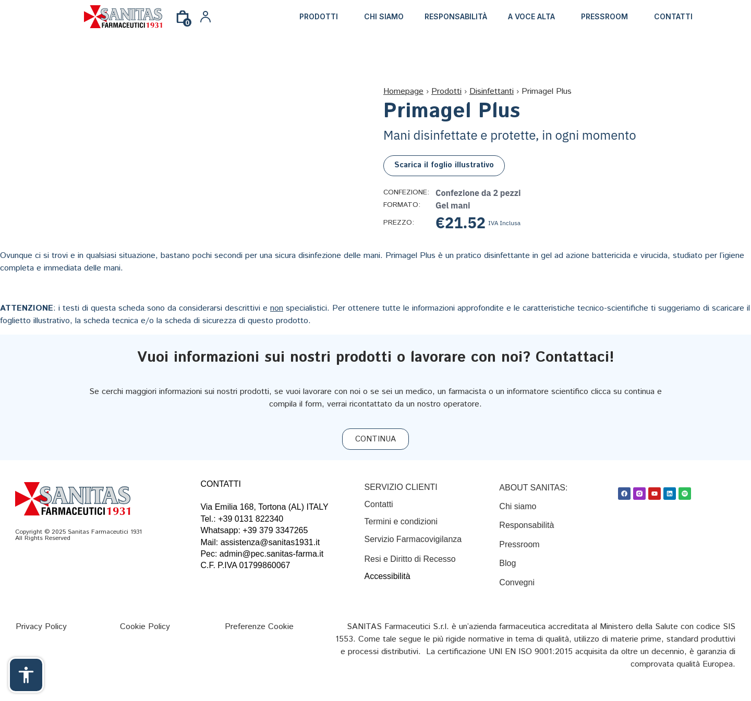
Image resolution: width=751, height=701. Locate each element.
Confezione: (405, 192)
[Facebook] (624, 493)
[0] (182, 21)
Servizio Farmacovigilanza (413, 539)
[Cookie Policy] (145, 627)
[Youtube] (654, 493)
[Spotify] (685, 493)
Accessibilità (387, 576)
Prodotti (318, 16)
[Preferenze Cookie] (259, 627)
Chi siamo (384, 16)
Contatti (673, 16)
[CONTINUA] (375, 439)
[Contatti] (379, 504)
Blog (508, 563)
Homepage (403, 91)
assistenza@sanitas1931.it (270, 542)
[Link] (123, 16)
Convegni (517, 582)
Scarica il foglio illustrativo (444, 165)
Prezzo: (398, 223)
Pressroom (604, 16)
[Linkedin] (669, 493)
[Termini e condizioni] (401, 521)
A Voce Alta (531, 16)
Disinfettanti (491, 91)
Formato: (401, 205)
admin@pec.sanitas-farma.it (271, 553)
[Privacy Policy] (41, 627)
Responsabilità (456, 16)
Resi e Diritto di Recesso (410, 559)
